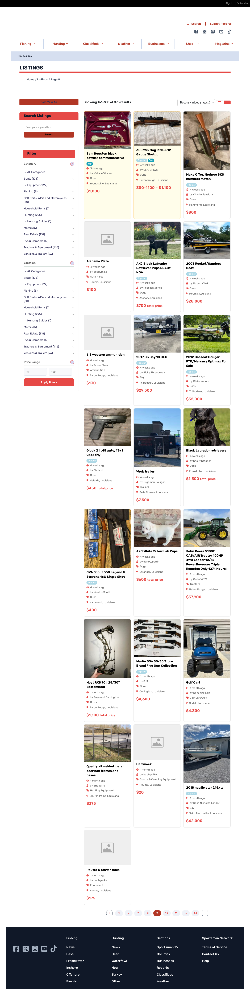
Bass (193, 288)
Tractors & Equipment (41, 247)
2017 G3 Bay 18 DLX (151, 357)
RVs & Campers (36, 241)
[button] (26, 44)
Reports (163, 968)
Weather (163, 981)
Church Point (98, 796)
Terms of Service (214, 947)
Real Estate (34, 234)
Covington (145, 691)
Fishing (31, 191)
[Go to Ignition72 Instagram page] (213, 32)
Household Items (36, 208)
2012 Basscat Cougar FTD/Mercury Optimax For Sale (206, 362)
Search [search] (194, 24)
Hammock (144, 764)
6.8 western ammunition (105, 355)
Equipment (96, 885)
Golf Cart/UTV (198, 698)
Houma (94, 282)
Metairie (94, 480)
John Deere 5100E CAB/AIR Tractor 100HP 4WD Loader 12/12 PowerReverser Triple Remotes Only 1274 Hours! (206, 560)
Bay (142, 377)
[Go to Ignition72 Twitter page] (204, 32)
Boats (31, 178)
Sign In (229, 3)
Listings (42, 79)
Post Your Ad (49, 102)
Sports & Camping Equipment (158, 779)
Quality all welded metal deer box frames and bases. (104, 771)
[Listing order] (196, 102)
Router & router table (103, 870)
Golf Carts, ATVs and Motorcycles (45, 200)
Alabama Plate (97, 261)
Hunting (33, 215)
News (70, 947)
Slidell (193, 703)
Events (71, 981)
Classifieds (165, 974)
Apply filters (49, 382)
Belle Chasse (147, 492)
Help (205, 961)
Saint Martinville (199, 813)
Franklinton (196, 471)
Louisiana (111, 184)
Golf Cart (193, 682)
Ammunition (97, 370)
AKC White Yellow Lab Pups (157, 551)
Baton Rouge (147, 180)
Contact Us (210, 954)
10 (166, 913)
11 (176, 913)
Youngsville (97, 184)
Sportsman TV (167, 947)
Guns (93, 178)
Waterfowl (119, 961)
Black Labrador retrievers (206, 450)
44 (195, 913)
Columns (163, 954)
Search (49, 134)
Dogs (143, 293)
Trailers (144, 487)
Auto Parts (96, 277)
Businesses (165, 961)
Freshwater (75, 961)
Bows (93, 702)
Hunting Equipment (102, 790)
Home (30, 79)
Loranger (144, 572)
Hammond (195, 205)
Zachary (144, 298)
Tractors (195, 584)
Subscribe (242, 3)
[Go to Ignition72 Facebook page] (196, 32)
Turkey (117, 974)
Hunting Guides (39, 221)
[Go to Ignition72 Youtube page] (221, 32)
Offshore (73, 974)
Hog (115, 968)
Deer (115, 954)
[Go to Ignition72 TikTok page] (229, 32)
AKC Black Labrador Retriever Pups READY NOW (153, 268)
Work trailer (145, 471)
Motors (30, 228)
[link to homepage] (47, 28)
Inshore (72, 968)
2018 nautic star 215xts (204, 787)
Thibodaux (145, 383)
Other (116, 981)
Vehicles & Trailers (38, 254)
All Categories (36, 172)
